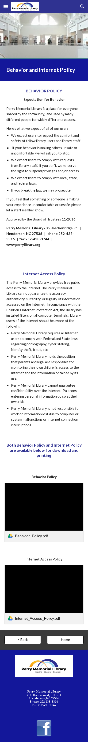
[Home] (65, 639)
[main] (44, 70)
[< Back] (23, 639)
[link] (44, 512)
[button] (5, 6)
